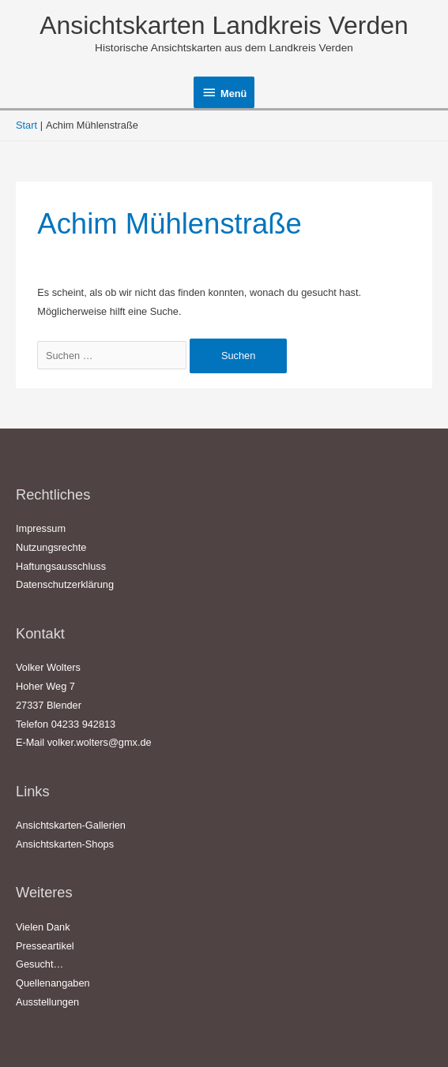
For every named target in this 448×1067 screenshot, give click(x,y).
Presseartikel (45, 946)
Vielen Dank (43, 927)
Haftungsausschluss (61, 566)
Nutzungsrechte (51, 547)
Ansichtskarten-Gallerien (71, 825)
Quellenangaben (53, 983)
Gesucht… (39, 964)
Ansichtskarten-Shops (65, 844)
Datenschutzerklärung (65, 584)
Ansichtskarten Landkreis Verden (224, 25)
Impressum (41, 528)
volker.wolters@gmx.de (99, 742)
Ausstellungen (47, 1002)
